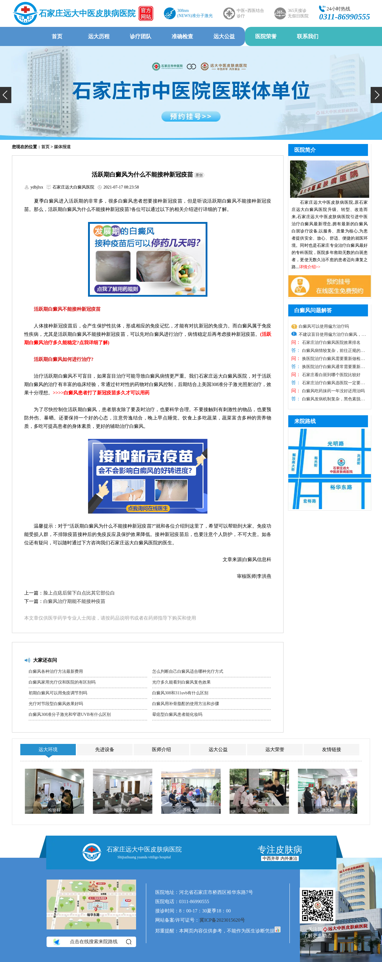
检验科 (54, 810)
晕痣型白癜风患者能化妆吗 (177, 714)
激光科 (327, 810)
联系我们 (307, 36)
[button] (5, 95)
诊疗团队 (140, 36)
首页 (57, 36)
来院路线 (305, 421)
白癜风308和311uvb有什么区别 (180, 693)
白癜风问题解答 (313, 310)
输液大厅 (122, 810)
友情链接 (331, 749)
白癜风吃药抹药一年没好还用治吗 (333, 391)
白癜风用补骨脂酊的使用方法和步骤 (185, 703)
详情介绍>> (310, 267)
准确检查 (182, 36)
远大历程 (99, 36)
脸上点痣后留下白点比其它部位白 (79, 592)
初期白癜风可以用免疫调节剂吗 (58, 693)
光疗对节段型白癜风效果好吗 (56, 703)
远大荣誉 (274, 749)
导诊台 (259, 810)
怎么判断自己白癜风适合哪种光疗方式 (187, 671)
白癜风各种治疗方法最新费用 (56, 671)
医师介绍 (161, 749)
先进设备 (104, 749)
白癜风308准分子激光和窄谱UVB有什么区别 (70, 714)
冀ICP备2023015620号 (222, 920)
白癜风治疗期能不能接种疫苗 (74, 601)
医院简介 (305, 150)
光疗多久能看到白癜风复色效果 (181, 682)
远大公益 (224, 36)
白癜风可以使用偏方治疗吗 (324, 326)
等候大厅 (191, 810)
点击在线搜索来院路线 (91, 942)
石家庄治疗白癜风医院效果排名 (331, 342)
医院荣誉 (266, 36)
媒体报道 (62, 147)
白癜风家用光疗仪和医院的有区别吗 (62, 682)
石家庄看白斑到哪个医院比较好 (331, 375)
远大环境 (48, 749)
